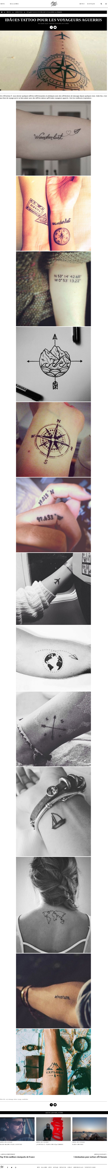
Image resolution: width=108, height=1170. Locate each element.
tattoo (15, 1099)
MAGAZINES (14, 4)
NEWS (3, 4)
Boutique (91, 4)
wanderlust (25, 1099)
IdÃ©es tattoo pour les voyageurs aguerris (44, 12)
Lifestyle (18, 12)
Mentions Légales (78, 1167)
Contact (69, 1167)
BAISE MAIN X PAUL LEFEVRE (11, 1144)
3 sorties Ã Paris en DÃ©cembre (49, 1144)
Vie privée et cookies (90, 1167)
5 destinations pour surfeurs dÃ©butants (90, 1157)
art (7, 1099)
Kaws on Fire (77, 1144)
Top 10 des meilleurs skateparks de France (17, 1157)
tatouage (10, 1099)
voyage (19, 1099)
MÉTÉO (82, 4)
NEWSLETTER (63, 1167)
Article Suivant (100, 1154)
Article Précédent (8, 1154)
